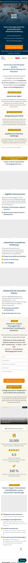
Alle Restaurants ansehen (14, 429)
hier (11, 349)
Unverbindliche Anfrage (14, 47)
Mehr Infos (23, 1)
